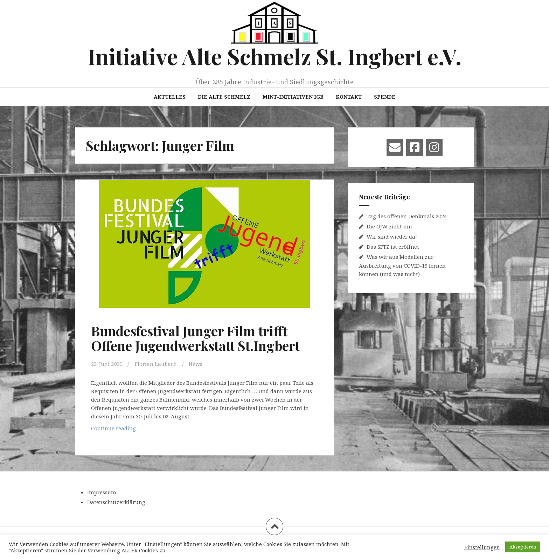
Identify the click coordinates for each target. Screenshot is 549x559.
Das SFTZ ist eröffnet (393, 246)
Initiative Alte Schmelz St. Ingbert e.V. (274, 56)
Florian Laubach (156, 363)
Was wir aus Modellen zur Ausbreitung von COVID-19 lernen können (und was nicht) (402, 265)
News (195, 363)
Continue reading (134, 430)
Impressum (101, 492)
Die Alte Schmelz (224, 96)
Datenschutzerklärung (116, 501)
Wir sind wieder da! (392, 236)
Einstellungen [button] (482, 547)
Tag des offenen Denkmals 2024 (407, 216)
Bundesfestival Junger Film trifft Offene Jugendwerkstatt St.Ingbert (195, 338)
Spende (384, 96)
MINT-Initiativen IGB (293, 96)
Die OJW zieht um (389, 226)
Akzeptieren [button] (522, 547)
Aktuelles (170, 96)
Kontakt (349, 96)
